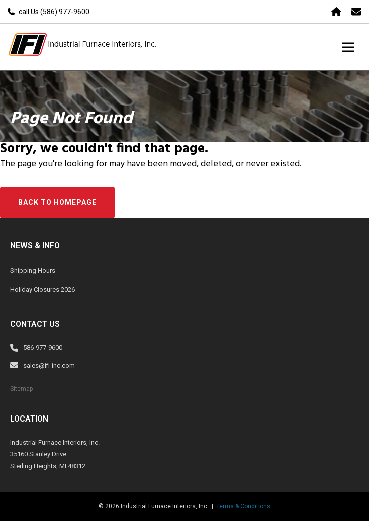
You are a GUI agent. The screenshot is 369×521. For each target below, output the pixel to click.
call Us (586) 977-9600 (54, 12)
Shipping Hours (32, 270)
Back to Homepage (57, 202)
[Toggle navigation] (348, 47)
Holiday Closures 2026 (42, 289)
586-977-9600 (42, 347)
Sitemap (21, 388)
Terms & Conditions (243, 506)
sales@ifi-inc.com (49, 365)
